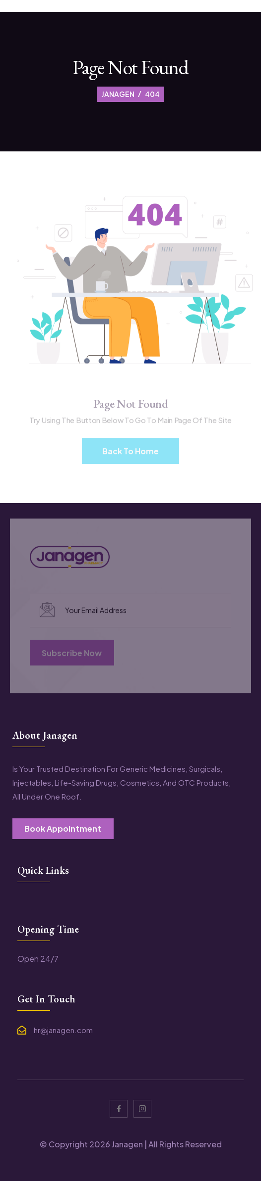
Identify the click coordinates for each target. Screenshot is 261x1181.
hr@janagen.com (63, 1030)
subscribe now (72, 654)
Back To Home (130, 452)
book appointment (62, 828)
